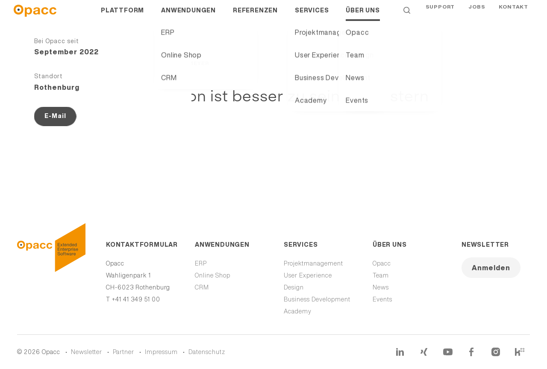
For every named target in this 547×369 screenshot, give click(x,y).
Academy (298, 311)
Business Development (317, 299)
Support (440, 17)
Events (382, 299)
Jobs (476, 17)
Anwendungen (188, 17)
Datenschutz (206, 352)
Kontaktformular (140, 244)
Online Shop (212, 275)
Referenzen (255, 17)
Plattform (122, 17)
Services (312, 17)
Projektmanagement (313, 263)
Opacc (382, 263)
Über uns (362, 17)
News (381, 287)
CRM (202, 287)
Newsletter (485, 244)
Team (381, 275)
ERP (201, 263)
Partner (123, 352)
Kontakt (513, 17)
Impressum (161, 352)
